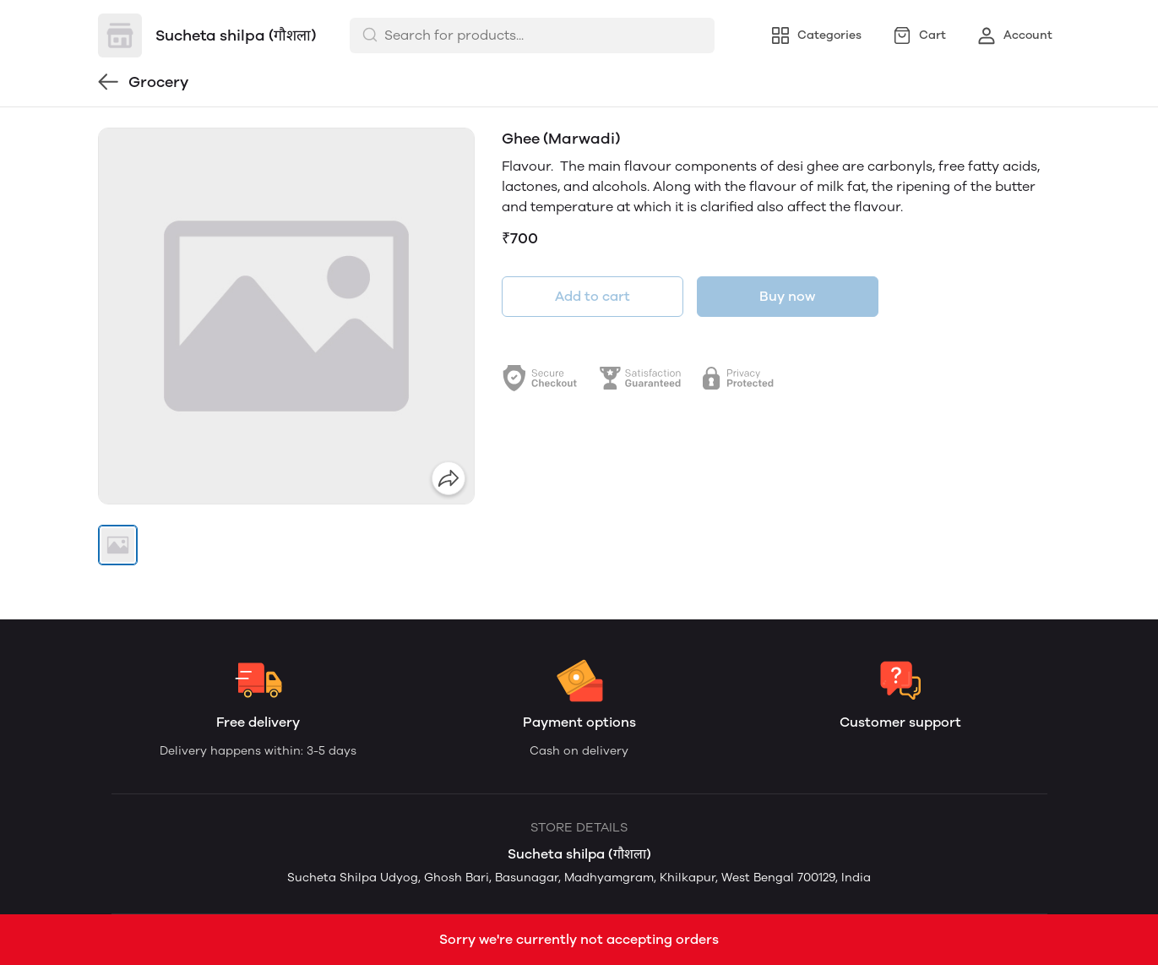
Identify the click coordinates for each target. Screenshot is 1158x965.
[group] (286, 316)
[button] (118, 545)
